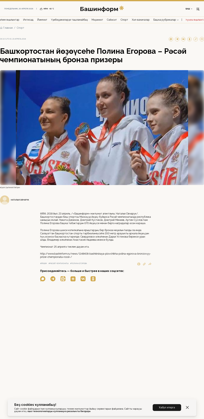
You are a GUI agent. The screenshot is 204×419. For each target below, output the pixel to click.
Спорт (124, 19)
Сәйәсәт (112, 19)
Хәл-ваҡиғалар (141, 19)
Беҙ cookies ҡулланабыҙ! (35, 405)
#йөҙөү (43, 263)
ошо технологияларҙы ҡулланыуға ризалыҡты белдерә (58, 411)
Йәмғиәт (42, 19)
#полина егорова (78, 263)
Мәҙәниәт (97, 19)
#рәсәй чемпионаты (59, 263)
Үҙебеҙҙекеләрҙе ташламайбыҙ (69, 19)
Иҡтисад (28, 19)
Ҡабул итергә (167, 407)
